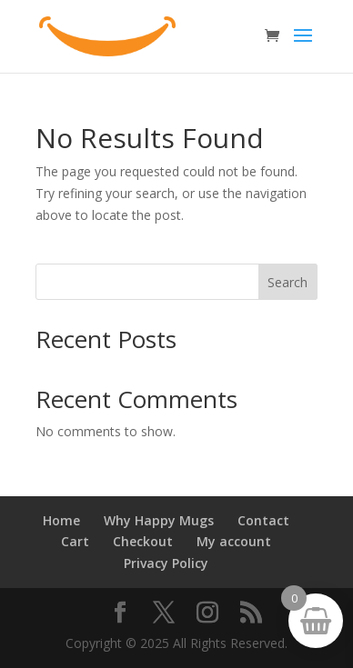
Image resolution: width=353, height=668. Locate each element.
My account (234, 541)
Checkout (143, 541)
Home (61, 520)
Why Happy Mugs (159, 520)
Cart (75, 541)
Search (287, 282)
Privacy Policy (166, 563)
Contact (263, 520)
